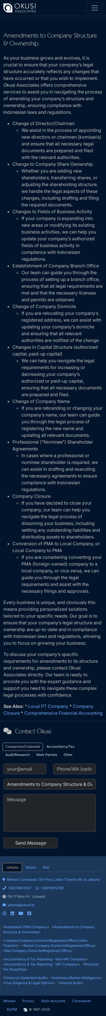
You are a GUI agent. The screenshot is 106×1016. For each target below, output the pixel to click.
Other (68, 755)
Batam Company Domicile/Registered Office (59, 945)
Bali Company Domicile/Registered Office (37, 951)
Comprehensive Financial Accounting (63, 713)
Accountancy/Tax (61, 746)
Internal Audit (70, 983)
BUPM (12, 1009)
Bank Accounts (53, 1001)
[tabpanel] (53, 894)
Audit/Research (17, 755)
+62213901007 (17, 888)
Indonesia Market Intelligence (76, 978)
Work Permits (46, 755)
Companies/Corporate (22, 746)
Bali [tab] (46, 867)
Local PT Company (48, 706)
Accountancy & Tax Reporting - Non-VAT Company (45, 959)
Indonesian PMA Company (26, 927)
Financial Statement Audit (25, 978)
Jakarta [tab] (12, 867)
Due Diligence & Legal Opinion (29, 983)
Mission (9, 1001)
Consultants (81, 1001)
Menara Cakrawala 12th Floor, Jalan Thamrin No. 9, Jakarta (51, 879)
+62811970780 (50, 888)
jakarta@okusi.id (18, 905)
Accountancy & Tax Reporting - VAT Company (41, 964)
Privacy (28, 1001)
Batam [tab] (31, 867)
